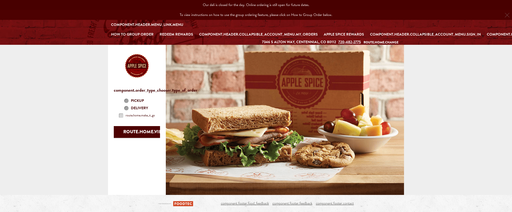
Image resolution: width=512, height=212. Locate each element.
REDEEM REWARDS (176, 34)
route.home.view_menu (152, 131)
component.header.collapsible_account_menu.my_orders (258, 34)
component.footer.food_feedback (245, 203)
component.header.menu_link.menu (147, 24)
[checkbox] (137, 115)
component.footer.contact (335, 203)
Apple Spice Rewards (344, 34)
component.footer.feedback (292, 203)
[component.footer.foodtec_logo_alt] (175, 203)
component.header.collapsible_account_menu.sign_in (425, 34)
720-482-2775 (349, 42)
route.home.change (381, 42)
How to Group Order (132, 34)
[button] (137, 65)
